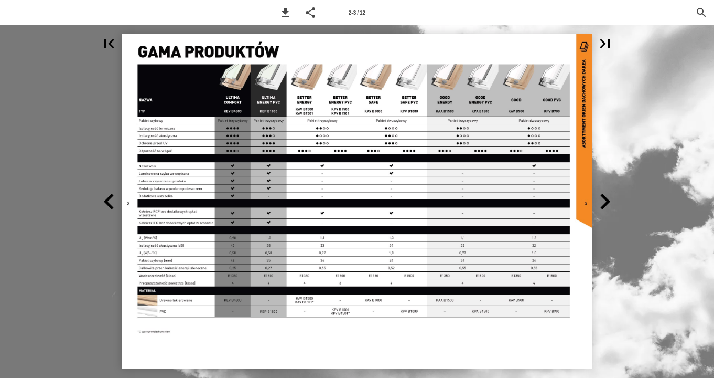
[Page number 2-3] (357, 12)
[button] (285, 12)
